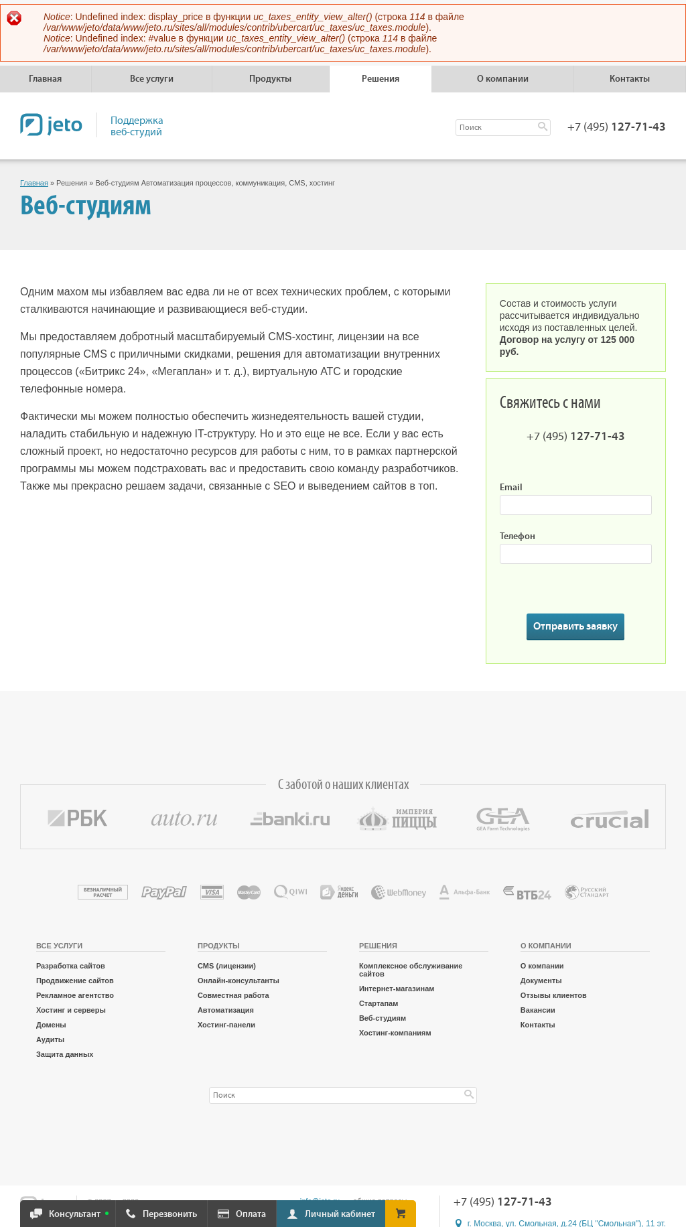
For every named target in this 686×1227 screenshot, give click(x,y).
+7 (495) (616, 127)
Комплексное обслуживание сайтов (410, 970)
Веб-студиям (382, 1018)
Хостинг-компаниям (395, 1033)
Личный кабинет (340, 1214)
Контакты (630, 79)
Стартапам (378, 1003)
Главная (45, 79)
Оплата (251, 1214)
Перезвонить (170, 1214)
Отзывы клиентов (554, 995)
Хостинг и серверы (71, 1010)
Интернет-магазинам (397, 989)
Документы (541, 981)
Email (511, 487)
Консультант (74, 1214)
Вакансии (538, 1010)
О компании (542, 966)
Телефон (517, 536)
